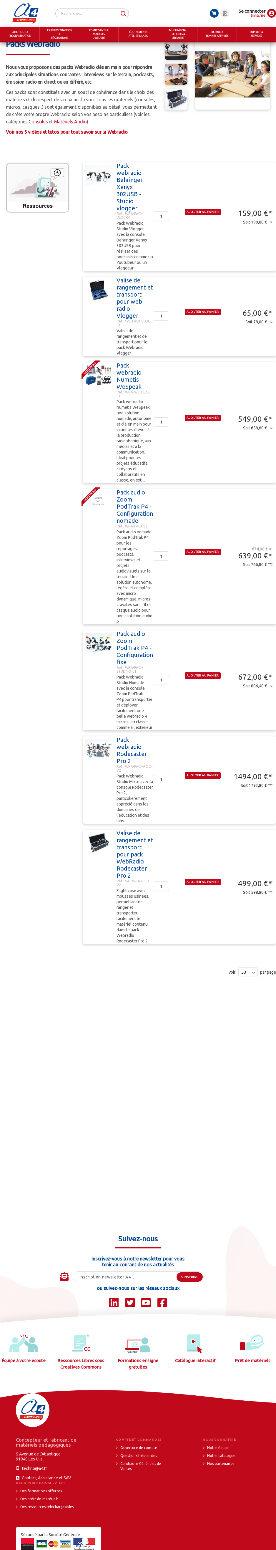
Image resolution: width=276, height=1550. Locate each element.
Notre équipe (218, 1470)
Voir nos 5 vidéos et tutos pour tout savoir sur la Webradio (67, 154)
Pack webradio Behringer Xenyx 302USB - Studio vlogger (130, 209)
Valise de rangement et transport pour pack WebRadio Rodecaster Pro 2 (135, 876)
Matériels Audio (70, 143)
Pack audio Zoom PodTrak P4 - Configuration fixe (135, 669)
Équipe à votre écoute (23, 1382)
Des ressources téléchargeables (47, 1529)
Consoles (38, 143)
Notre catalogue (221, 1478)
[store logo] (25, 13)
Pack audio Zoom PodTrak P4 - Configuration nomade (135, 528)
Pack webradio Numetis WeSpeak (129, 398)
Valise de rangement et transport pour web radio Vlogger (135, 320)
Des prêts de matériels (39, 1521)
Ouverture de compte (138, 1470)
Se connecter (252, 11)
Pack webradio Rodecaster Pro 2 (132, 772)
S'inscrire (258, 15)
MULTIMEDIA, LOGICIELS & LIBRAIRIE (57, 47)
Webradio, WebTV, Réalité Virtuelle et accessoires (140, 47)
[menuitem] (19, 34)
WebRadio (202, 47)
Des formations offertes (41, 1513)
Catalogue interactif (195, 1382)
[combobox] (92, 13)
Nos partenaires (220, 1486)
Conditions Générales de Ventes (140, 1488)
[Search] (123, 14)
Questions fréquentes (138, 1478)
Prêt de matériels (252, 1382)
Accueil (13, 47)
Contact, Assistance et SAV (46, 1500)
